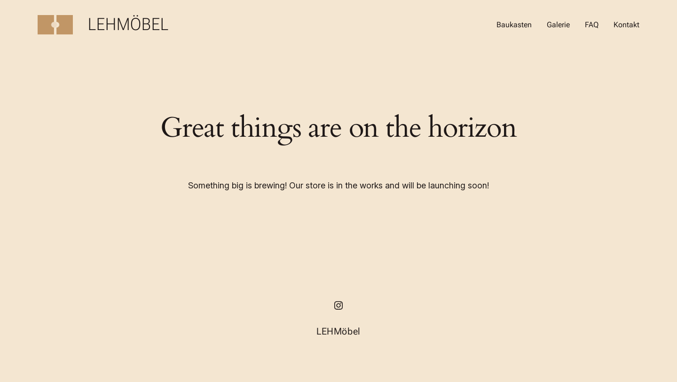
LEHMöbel (128, 24)
